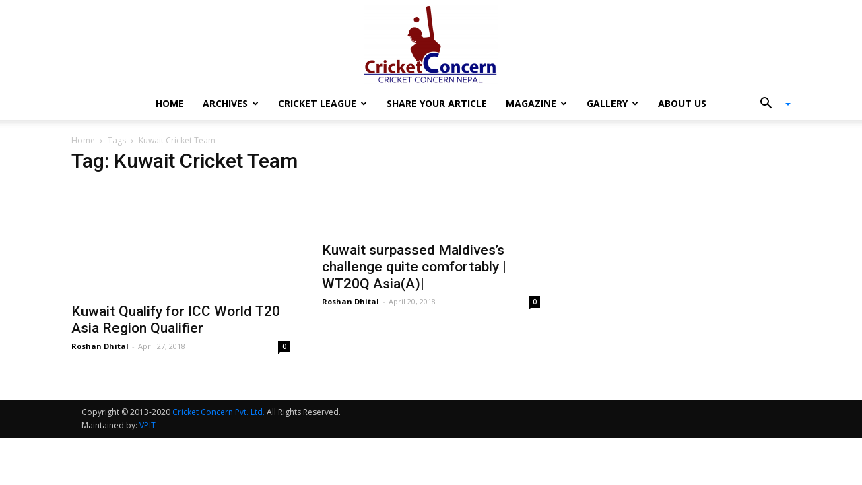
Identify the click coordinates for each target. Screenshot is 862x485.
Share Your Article (437, 103)
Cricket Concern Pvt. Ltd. (218, 412)
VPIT (147, 425)
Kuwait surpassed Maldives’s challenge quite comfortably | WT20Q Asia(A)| (414, 267)
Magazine (536, 103)
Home (170, 103)
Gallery (612, 103)
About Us (682, 103)
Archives (231, 103)
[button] (770, 104)
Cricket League (322, 103)
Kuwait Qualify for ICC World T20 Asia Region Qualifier (175, 319)
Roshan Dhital (100, 346)
